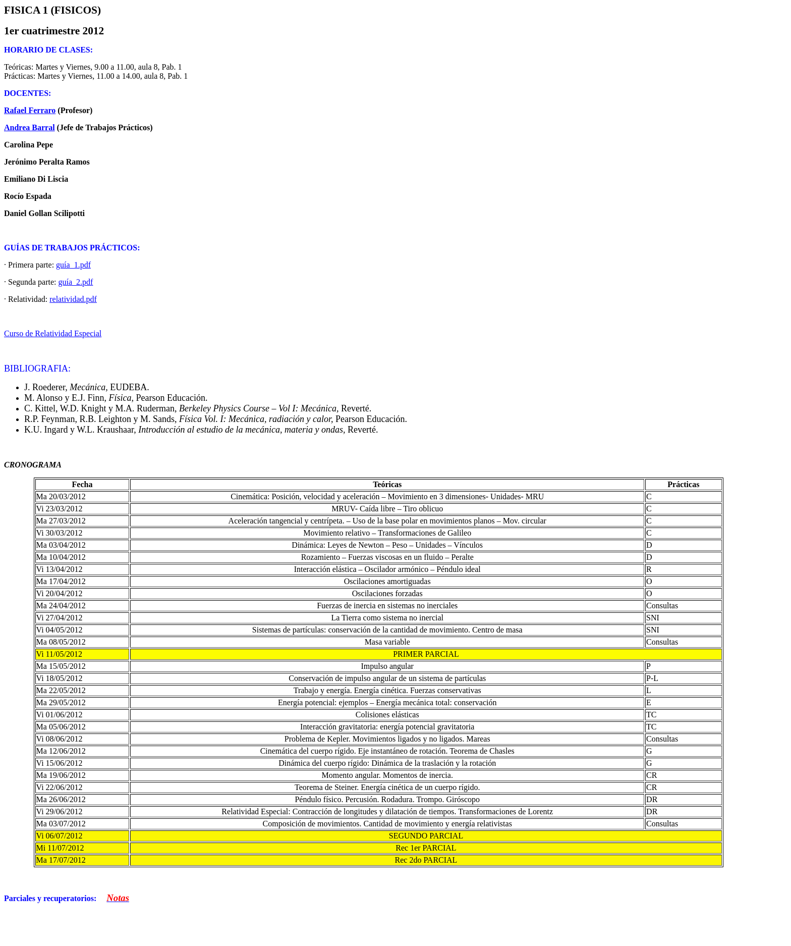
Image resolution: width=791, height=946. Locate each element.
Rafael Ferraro (29, 110)
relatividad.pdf (73, 299)
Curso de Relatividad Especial (52, 333)
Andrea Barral (29, 127)
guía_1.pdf (73, 264)
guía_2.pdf (76, 282)
